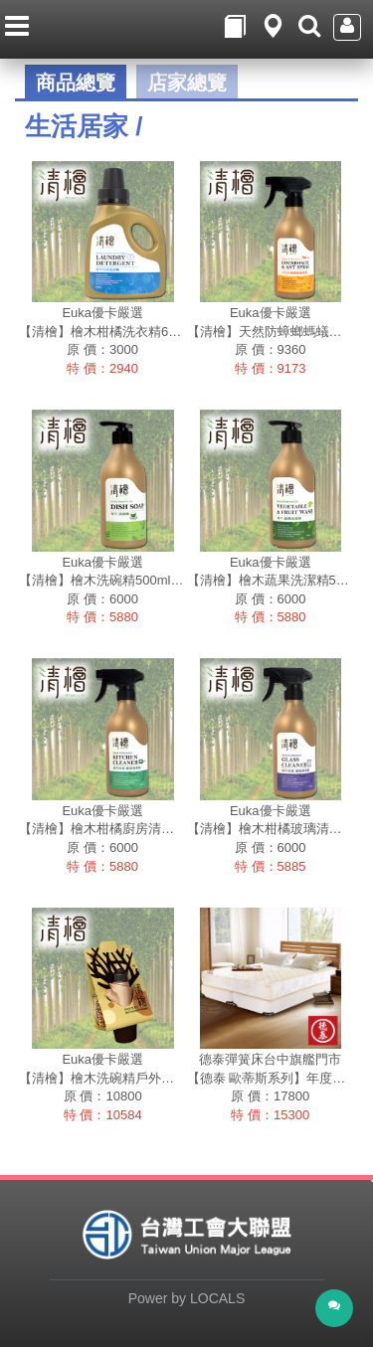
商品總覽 (75, 82)
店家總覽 (187, 82)
